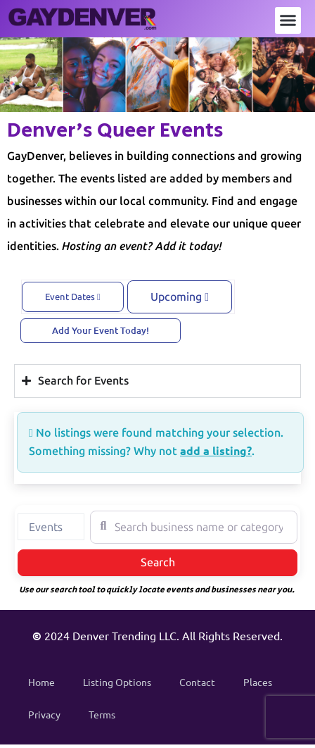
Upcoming (179, 297)
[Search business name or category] (193, 527)
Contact (197, 681)
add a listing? (216, 450)
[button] (288, 20)
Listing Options (117, 681)
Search (175, 561)
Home (41, 681)
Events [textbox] (46, 527)
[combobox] (51, 526)
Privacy (44, 714)
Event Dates (73, 297)
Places (257, 681)
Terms (102, 714)
